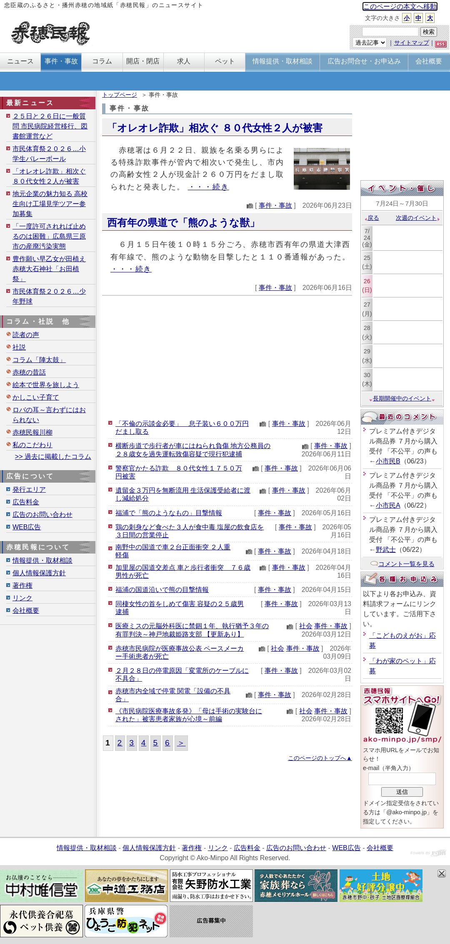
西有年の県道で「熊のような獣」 (183, 222)
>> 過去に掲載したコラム (53, 456)
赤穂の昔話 (29, 372)
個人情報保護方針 (39, 572)
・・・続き (208, 186)
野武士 (386, 549)
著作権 (22, 585)
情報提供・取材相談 (42, 560)
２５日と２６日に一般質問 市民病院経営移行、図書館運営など (50, 126)
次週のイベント (418, 217)
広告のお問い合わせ (42, 514)
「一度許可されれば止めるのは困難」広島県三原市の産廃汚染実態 (49, 236)
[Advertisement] (227, 356)
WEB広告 (26, 527)
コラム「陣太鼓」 (39, 359)
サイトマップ (411, 42)
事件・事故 (275, 205)
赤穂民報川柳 (32, 432)
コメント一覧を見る (402, 563)
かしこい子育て (35, 397)
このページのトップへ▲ (320, 758)
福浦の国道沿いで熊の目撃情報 (162, 589)
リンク (22, 598)
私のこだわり (32, 444)
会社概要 (25, 610)
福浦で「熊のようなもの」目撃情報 (168, 512)
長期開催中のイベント (402, 398)
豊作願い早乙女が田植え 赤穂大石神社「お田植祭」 (49, 268)
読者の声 (25, 334)
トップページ (119, 94)
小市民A (388, 505)
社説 (19, 347)
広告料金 (25, 502)
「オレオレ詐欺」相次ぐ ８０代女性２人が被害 (214, 127)
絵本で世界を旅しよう (45, 384)
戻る (371, 217)
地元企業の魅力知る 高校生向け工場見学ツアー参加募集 (50, 203)
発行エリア (29, 489)
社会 (305, 625)
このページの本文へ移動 (400, 6)
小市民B (388, 461)
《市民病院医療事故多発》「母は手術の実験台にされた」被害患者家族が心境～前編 (188, 714)
